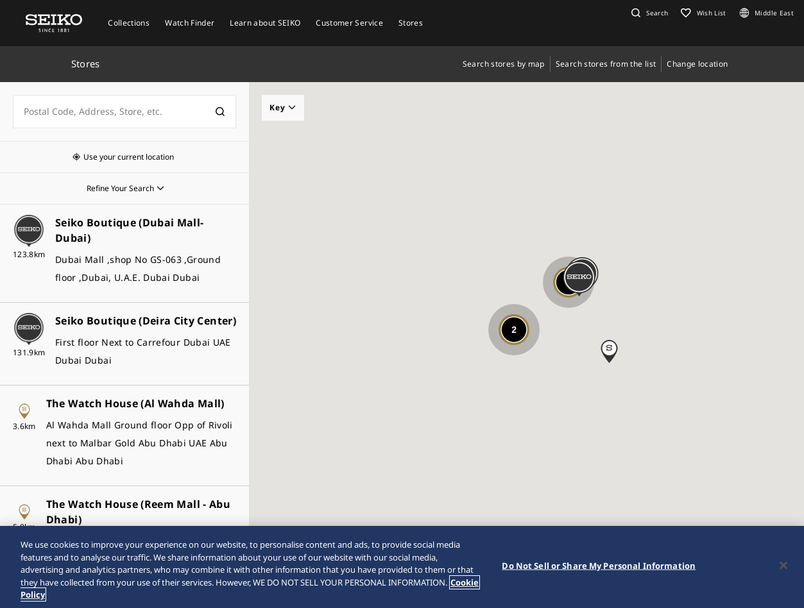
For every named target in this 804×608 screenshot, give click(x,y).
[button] (648, 13)
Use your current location (128, 156)
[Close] (783, 566)
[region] (402, 567)
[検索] (220, 112)
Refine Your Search (120, 188)
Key (282, 107)
